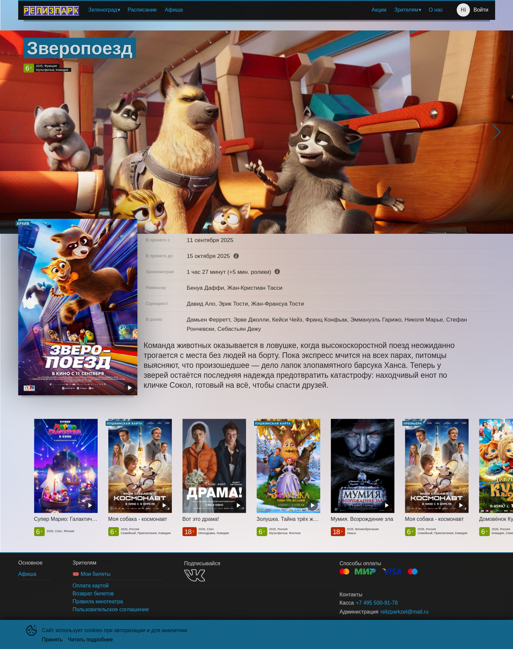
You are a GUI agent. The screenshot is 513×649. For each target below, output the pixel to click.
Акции (379, 10)
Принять (52, 639)
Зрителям (406, 10)
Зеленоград (102, 10)
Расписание (142, 10)
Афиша (174, 10)
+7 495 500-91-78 (377, 603)
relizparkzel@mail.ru (405, 612)
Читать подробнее (90, 639)
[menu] (265, 10)
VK (194, 575)
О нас (436, 10)
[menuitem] (104, 10)
